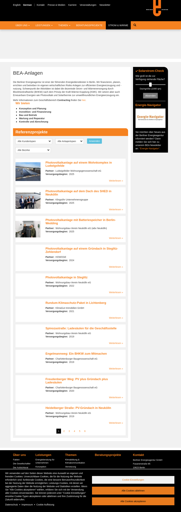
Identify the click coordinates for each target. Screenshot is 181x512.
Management (19, 442)
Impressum (27, 504)
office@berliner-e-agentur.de (146, 449)
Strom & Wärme (118, 25)
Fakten (16, 430)
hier (84, 71)
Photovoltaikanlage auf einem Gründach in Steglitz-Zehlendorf (81, 221)
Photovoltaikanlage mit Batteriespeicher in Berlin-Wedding (80, 192)
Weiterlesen (115, 151)
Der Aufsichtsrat (20, 438)
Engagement (19, 453)
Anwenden (94, 111)
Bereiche (17, 450)
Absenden (150, 66)
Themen (64, 25)
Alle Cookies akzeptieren (133, 501)
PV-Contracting (42, 466)
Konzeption (40, 437)
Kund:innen (18, 457)
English (17, 5)
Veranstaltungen (88, 5)
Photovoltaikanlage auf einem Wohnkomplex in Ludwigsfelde (78, 135)
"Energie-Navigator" (149, 119)
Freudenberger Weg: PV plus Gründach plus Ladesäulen (76, 351)
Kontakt (41, 5)
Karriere (72, 5)
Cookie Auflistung (45, 504)
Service (16, 465)
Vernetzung (70, 437)
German (27, 5)
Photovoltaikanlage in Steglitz (66, 248)
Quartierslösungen (74, 462)
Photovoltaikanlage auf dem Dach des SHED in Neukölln (78, 163)
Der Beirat (18, 446)
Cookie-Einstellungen (133, 479)
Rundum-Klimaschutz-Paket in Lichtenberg (75, 273)
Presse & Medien (56, 5)
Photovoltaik (71, 465)
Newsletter (104, 5)
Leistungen (43, 25)
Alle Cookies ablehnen (133, 490)
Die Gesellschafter (21, 434)
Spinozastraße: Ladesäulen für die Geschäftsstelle (81, 299)
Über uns (22, 25)
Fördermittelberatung (45, 445)
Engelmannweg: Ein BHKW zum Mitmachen (76, 324)
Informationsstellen (44, 441)
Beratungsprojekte (89, 25)
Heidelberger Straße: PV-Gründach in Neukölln (78, 378)
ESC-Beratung (42, 449)
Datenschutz (11, 504)
